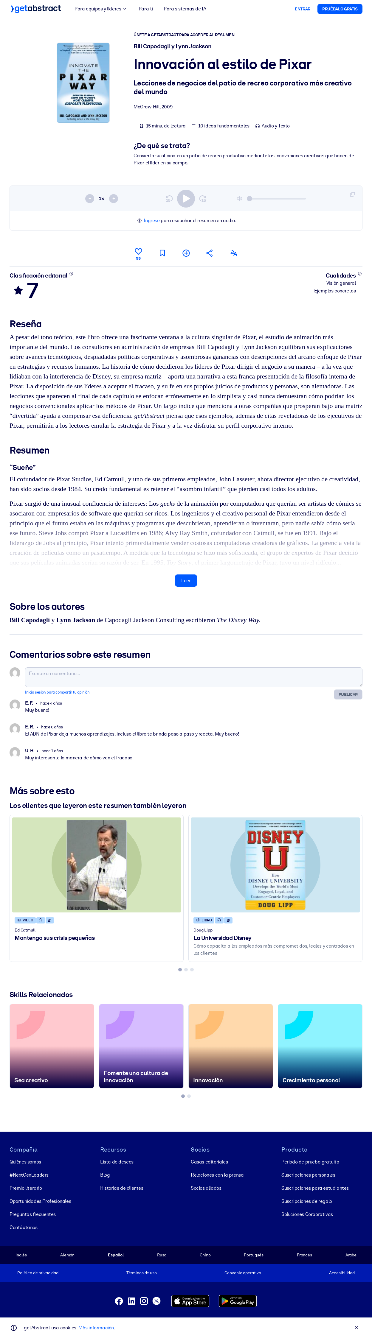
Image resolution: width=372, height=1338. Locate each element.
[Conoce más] (71, 273)
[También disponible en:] (234, 253)
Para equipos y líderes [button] (101, 9)
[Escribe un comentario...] (193, 677)
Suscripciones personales (308, 1174)
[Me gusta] (138, 253)
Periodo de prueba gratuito (310, 1161)
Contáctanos (24, 1227)
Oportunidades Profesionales (40, 1201)
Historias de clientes (121, 1188)
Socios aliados (206, 1188)
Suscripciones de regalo (306, 1201)
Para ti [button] (146, 9)
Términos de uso (141, 1272)
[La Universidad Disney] (275, 865)
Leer (185, 580)
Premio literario (26, 1188)
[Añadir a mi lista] (186, 253)
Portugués (254, 1254)
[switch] (186, 199)
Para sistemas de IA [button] (185, 9)
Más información (96, 1328)
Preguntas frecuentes (33, 1214)
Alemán (67, 1254)
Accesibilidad (342, 1272)
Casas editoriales (209, 1161)
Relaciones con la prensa (217, 1174)
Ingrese (151, 220)
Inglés (21, 1254)
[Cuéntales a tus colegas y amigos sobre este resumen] (210, 253)
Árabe (350, 1254)
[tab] (180, 970)
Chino (205, 1254)
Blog (105, 1174)
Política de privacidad (37, 1272)
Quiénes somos (25, 1161)
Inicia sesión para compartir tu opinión (57, 692)
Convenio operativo (242, 1272)
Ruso (161, 1254)
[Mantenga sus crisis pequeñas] (96, 865)
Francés (304, 1254)
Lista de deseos (117, 1161)
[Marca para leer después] (162, 253)
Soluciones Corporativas (307, 1214)
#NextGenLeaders (29, 1174)
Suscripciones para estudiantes (315, 1188)
